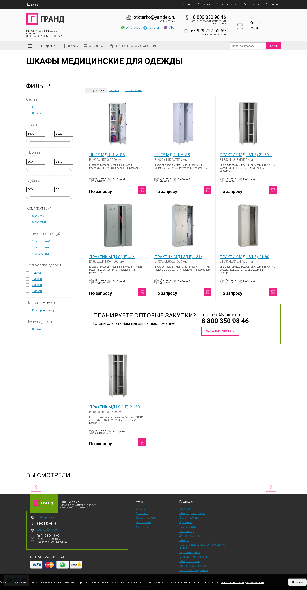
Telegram (152, 27)
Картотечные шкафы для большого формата (202, 546)
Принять (297, 582)
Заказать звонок (220, 331)
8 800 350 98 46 (209, 17)
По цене (114, 90)
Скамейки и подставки (193, 570)
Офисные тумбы (189, 552)
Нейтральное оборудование (136, 46)
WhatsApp (130, 27)
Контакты (271, 4)
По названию (133, 90)
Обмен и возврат (227, 4)
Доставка (204, 4)
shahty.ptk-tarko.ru (47, 517)
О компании (251, 4)
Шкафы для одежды (192, 513)
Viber (169, 27)
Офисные (185, 508)
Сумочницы (186, 531)
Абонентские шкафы (192, 565)
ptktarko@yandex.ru (154, 17)
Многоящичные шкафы (194, 556)
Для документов (189, 535)
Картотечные (187, 526)
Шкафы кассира (189, 561)
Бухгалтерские (188, 517)
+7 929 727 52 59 (208, 30)
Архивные (185, 522)
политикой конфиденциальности (242, 582)
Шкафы (73, 46)
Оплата (187, 4)
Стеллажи (96, 46)
